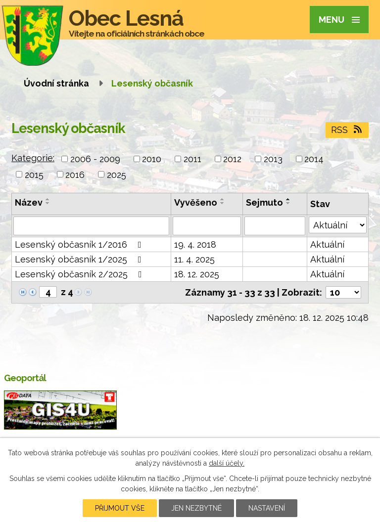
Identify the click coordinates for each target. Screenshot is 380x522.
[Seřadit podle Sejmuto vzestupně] (288, 199)
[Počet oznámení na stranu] (343, 292)
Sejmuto (264, 202)
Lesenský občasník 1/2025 (80, 259)
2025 (116, 174)
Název (29, 202)
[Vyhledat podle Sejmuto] (274, 226)
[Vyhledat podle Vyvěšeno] (206, 226)
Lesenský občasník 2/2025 (80, 274)
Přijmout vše (119, 508)
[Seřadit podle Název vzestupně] (48, 199)
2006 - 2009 (95, 159)
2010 (151, 159)
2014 (314, 159)
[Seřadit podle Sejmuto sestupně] (288, 203)
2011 (192, 159)
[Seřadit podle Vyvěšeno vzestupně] (222, 199)
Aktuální (327, 244)
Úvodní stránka (56, 83)
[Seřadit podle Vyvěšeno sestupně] (222, 203)
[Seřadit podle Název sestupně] (48, 203)
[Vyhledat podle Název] (91, 226)
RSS (347, 130)
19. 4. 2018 (195, 244)
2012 (232, 159)
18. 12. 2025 (196, 274)
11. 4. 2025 (194, 259)
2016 (75, 174)
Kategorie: (32, 158)
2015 (34, 174)
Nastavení (266, 508)
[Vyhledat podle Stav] (338, 225)
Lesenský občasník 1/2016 (80, 244)
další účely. (226, 463)
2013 (273, 159)
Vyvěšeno (195, 202)
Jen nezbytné (196, 508)
